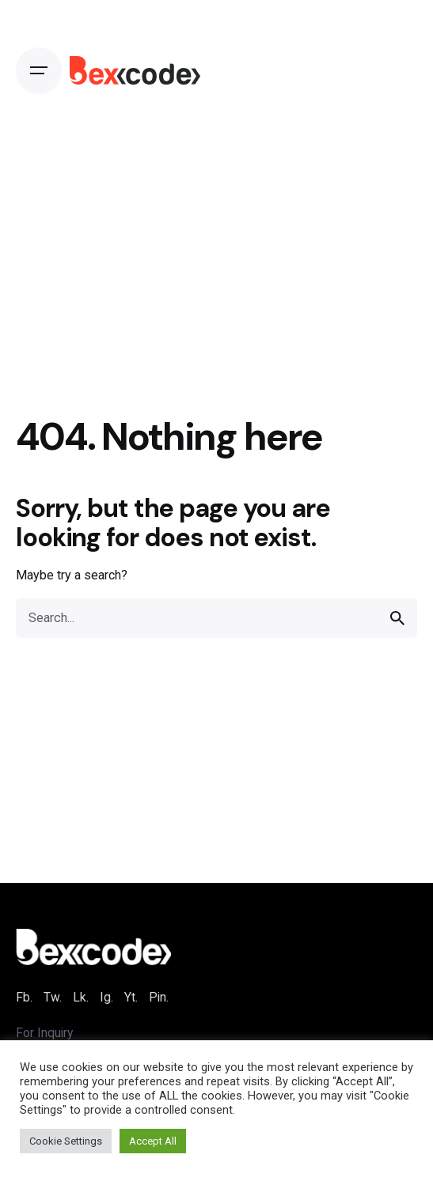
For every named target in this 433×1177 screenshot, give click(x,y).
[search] (397, 618)
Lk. (81, 997)
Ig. (106, 997)
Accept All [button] (153, 1141)
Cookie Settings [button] (65, 1141)
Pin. (159, 997)
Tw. (53, 997)
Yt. (131, 997)
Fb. (24, 997)
